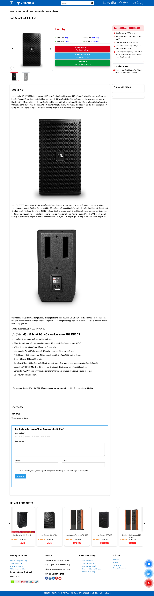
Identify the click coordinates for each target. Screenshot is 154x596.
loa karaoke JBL (60, 388)
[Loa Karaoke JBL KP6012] (22, 519)
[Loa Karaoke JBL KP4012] (49, 519)
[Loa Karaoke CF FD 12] (104, 519)
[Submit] (92, 3)
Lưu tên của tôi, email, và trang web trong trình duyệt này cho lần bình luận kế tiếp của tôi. (54, 471)
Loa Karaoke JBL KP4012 (49, 535)
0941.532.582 (54, 560)
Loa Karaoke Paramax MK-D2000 (131, 536)
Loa (31, 11)
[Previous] (12, 49)
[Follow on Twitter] (53, 578)
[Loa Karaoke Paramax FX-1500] (77, 519)
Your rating (20, 433)
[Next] (50, 49)
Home (12, 11)
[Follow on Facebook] (46, 578)
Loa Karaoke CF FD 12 (104, 535)
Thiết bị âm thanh (22, 11)
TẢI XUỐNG (40, 329)
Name (18, 460)
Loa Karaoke (39, 11)
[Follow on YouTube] (59, 578)
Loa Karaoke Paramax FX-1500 (77, 535)
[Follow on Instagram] (50, 578)
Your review (20, 441)
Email (64, 460)
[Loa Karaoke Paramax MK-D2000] (131, 519)
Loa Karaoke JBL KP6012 (22, 535)
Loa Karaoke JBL (52, 11)
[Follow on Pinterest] (56, 578)
